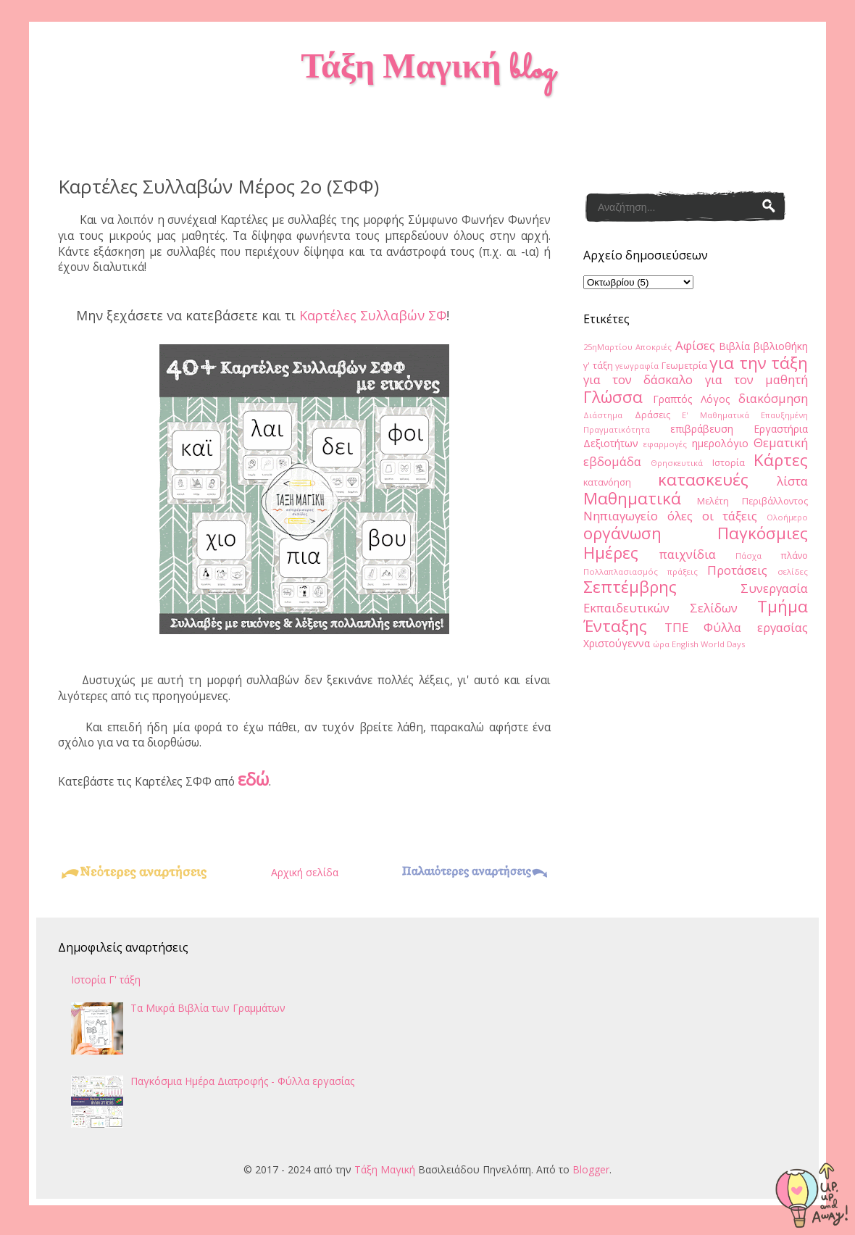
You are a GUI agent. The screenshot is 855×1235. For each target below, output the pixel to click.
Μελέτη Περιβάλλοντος (753, 501)
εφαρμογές (665, 443)
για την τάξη (758, 363)
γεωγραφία (637, 365)
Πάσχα (748, 555)
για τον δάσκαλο (638, 379)
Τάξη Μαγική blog (427, 70)
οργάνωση (622, 533)
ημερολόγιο (720, 443)
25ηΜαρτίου (608, 346)
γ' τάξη (598, 365)
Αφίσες (695, 345)
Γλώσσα (613, 397)
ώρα (661, 644)
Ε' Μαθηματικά (715, 414)
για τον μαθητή (756, 379)
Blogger (590, 1169)
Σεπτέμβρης (630, 586)
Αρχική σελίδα (304, 872)
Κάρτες (781, 460)
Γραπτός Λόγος (691, 399)
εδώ (253, 779)
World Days (723, 644)
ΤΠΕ (676, 627)
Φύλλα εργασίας (756, 627)
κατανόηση (607, 482)
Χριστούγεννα (616, 643)
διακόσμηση (773, 398)
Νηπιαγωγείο (620, 515)
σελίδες (792, 571)
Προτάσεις (737, 570)
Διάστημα (602, 414)
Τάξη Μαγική (384, 1169)
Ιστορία (728, 463)
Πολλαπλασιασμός (620, 571)
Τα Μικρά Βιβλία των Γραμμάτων (207, 1008)
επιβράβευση (701, 429)
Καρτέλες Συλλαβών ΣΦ (372, 315)
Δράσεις (652, 415)
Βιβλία (734, 346)
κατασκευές (703, 479)
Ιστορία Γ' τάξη (106, 979)
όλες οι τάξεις (712, 515)
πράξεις (682, 571)
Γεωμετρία (684, 365)
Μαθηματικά (632, 498)
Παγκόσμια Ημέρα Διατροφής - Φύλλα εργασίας (242, 1081)
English (685, 644)
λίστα (792, 481)
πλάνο (794, 555)
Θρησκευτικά (677, 462)
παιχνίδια (687, 554)
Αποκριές (653, 346)
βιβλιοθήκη (781, 346)
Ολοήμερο (787, 517)
